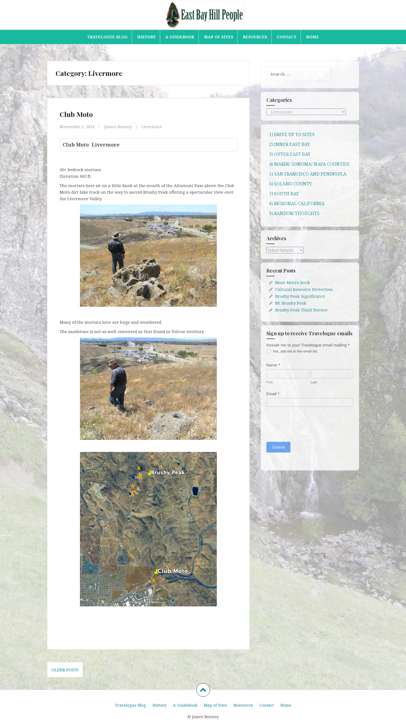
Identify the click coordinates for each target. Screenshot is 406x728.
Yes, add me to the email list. (292, 351)
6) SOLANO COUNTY (290, 184)
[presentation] (308, 423)
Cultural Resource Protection (304, 289)
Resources (255, 36)
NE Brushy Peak (290, 303)
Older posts (65, 669)
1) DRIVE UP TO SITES (292, 134)
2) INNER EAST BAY (289, 144)
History (146, 36)
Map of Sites (218, 36)
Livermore (152, 126)
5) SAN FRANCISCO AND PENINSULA (307, 174)
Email (273, 393)
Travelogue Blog (107, 36)
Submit (278, 447)
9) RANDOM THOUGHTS (294, 213)
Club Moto (76, 114)
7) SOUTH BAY (284, 194)
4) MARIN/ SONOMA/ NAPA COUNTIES (309, 164)
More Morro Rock (292, 282)
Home (312, 36)
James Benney (118, 126)
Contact (286, 36)
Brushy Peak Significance (300, 296)
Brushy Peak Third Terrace (301, 310)
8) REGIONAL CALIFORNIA (297, 203)
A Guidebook (179, 36)
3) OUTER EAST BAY (289, 154)
